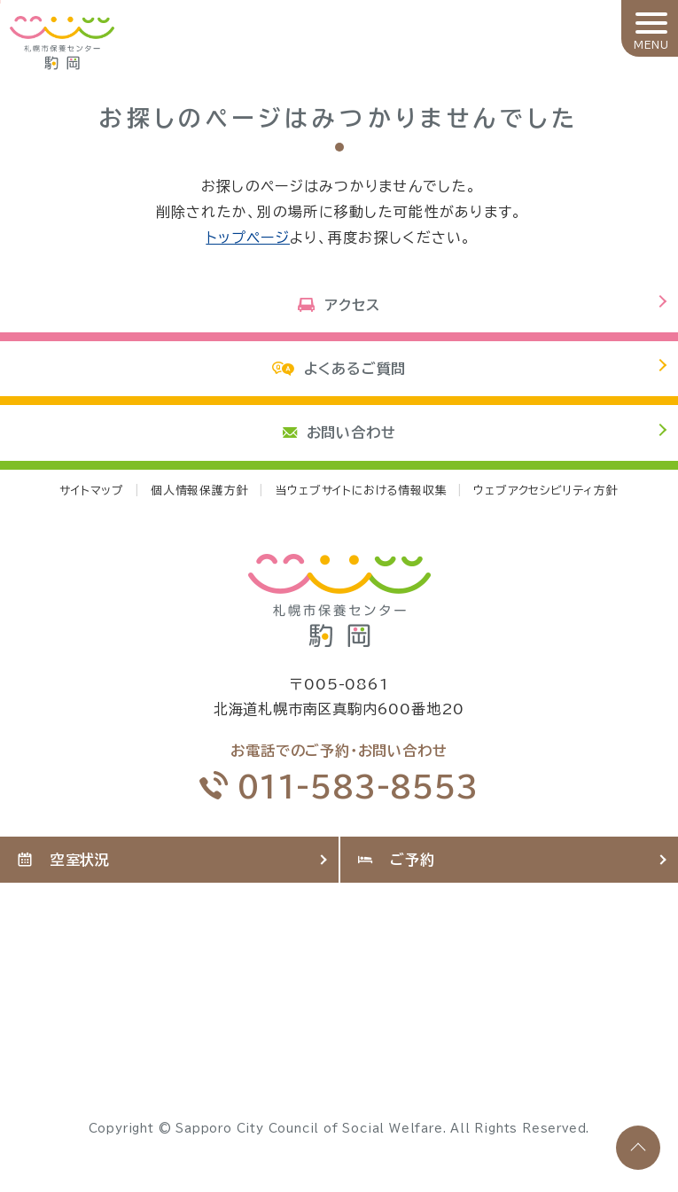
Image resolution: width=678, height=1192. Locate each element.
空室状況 (64, 859)
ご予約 (396, 859)
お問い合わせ (339, 432)
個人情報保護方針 (199, 490)
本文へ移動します (0, 2)
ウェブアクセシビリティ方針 (545, 490)
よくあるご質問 (339, 368)
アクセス (338, 305)
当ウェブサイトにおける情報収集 (361, 490)
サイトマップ (91, 490)
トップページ (248, 237)
